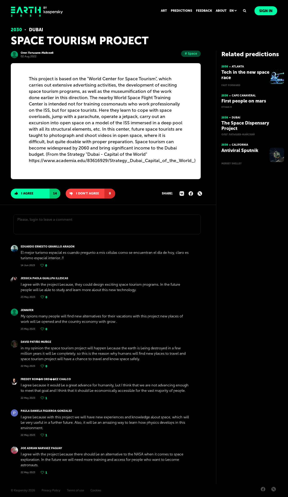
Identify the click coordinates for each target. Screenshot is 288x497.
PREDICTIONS (181, 11)
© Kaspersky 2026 (23, 490)
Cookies (95, 490)
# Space (191, 54)
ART (164, 11)
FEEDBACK (204, 11)
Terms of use (75, 490)
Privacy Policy (51, 490)
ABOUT (221, 11)
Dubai (36, 29)
